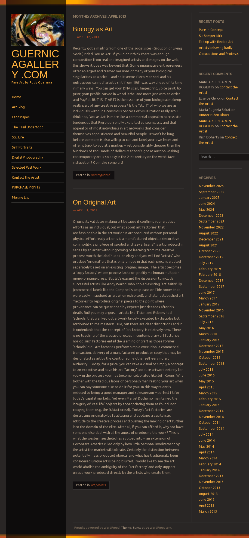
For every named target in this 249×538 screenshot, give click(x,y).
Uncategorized (100, 175)
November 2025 (211, 186)
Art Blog (18, 107)
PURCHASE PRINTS (26, 187)
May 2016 (206, 328)
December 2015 (211, 346)
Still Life (18, 137)
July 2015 (206, 369)
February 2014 (210, 464)
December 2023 (211, 215)
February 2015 (210, 399)
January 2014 (209, 470)
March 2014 (208, 458)
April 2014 (206, 452)
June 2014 (207, 440)
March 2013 (208, 511)
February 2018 (210, 274)
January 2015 (209, 405)
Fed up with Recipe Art (216, 42)
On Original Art (94, 202)
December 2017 (211, 280)
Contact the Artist (25, 177)
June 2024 (207, 203)
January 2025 (209, 197)
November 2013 (211, 482)
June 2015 (207, 375)
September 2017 (211, 286)
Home (16, 97)
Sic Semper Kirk (210, 36)
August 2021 (208, 245)
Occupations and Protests (218, 53)
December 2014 (211, 411)
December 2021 (211, 239)
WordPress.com (160, 527)
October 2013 (209, 488)
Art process (98, 485)
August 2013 (208, 494)
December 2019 (211, 257)
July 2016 (206, 322)
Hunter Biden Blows (214, 115)
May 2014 (206, 446)
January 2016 (209, 340)
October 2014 (209, 422)
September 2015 (211, 363)
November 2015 (211, 351)
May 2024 (206, 209)
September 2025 (211, 192)
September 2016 (211, 316)
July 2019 (206, 263)
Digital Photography (27, 157)
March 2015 (208, 393)
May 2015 (206, 381)
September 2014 (211, 428)
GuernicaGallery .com (35, 64)
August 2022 (208, 233)
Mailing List (20, 197)
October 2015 (209, 357)
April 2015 (206, 387)
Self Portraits (22, 147)
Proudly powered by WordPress (96, 527)
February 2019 (210, 269)
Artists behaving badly (215, 48)
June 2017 (207, 292)
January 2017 (209, 304)
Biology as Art (93, 29)
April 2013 (206, 505)
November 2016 (211, 310)
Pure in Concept (211, 30)
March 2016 (208, 334)
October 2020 (209, 251)
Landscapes (20, 117)
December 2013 (211, 476)
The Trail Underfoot (27, 127)
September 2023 (211, 221)
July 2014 (206, 434)
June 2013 (207, 499)
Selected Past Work (26, 167)
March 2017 (208, 298)
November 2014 (211, 417)
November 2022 (211, 227)
